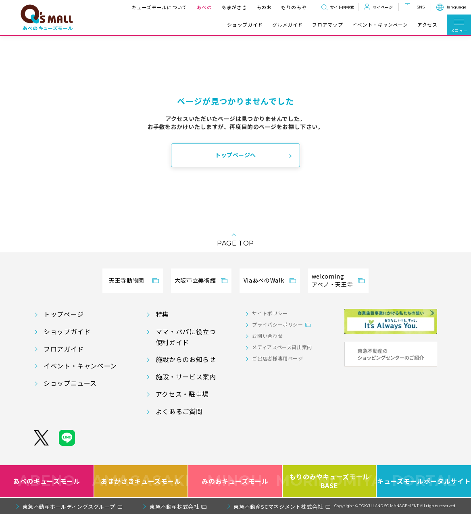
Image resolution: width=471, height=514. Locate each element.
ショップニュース (70, 383)
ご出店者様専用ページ (277, 358)
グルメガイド (287, 24)
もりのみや (293, 7)
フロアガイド (64, 349)
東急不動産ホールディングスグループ (69, 506)
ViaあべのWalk (264, 280)
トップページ (64, 314)
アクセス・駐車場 (182, 394)
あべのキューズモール (46, 481)
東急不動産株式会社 (174, 506)
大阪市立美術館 (195, 280)
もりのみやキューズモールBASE (330, 481)
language (457, 7)
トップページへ (235, 155)
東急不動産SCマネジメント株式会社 (278, 506)
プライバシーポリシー (277, 324)
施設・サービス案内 (186, 376)
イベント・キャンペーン (380, 24)
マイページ (383, 7)
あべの (204, 7)
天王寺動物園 (126, 280)
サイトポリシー (270, 313)
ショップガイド (245, 24)
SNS (421, 7)
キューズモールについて (159, 7)
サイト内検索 (342, 7)
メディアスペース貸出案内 (282, 346)
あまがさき (234, 7)
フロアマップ (327, 24)
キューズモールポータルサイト (424, 481)
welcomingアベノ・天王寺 (332, 280)
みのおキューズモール (235, 481)
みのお (264, 7)
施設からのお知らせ (186, 359)
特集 (162, 314)
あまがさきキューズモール (141, 481)
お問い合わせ (267, 335)
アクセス (427, 24)
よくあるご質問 (179, 411)
